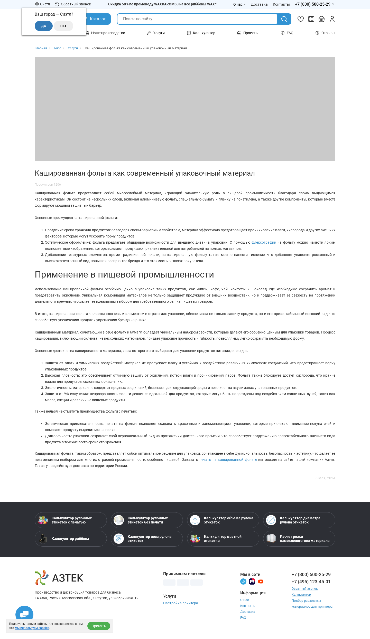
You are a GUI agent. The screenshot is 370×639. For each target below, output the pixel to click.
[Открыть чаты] (24, 615)
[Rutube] (252, 581)
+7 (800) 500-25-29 (311, 574)
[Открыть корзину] (322, 19)
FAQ (287, 33)
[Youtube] (261, 581)
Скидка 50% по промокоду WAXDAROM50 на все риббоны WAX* (162, 4)
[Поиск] (284, 19)
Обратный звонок (73, 4)
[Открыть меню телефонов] (315, 4)
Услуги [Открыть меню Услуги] (156, 33)
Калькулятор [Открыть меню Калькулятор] (201, 33)
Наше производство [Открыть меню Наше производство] (105, 33)
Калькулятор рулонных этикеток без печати (141, 520)
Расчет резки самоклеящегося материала (298, 538)
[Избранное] (301, 19)
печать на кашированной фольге (228, 459)
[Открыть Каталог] (94, 19)
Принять (98, 626)
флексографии (265, 242)
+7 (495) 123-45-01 (311, 581)
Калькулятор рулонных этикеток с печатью (65, 520)
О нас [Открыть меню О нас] (239, 4)
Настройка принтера (180, 603)
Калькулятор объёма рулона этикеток (221, 520)
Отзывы (325, 33)
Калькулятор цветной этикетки (216, 538)
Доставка (247, 612)
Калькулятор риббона (63, 538)
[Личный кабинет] (332, 19)
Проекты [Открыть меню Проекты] (247, 33)
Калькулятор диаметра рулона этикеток (293, 520)
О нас (244, 600)
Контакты (247, 606)
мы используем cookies (32, 628)
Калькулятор (302, 594)
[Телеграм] (243, 581)
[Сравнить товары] (311, 19)
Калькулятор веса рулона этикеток (143, 538)
